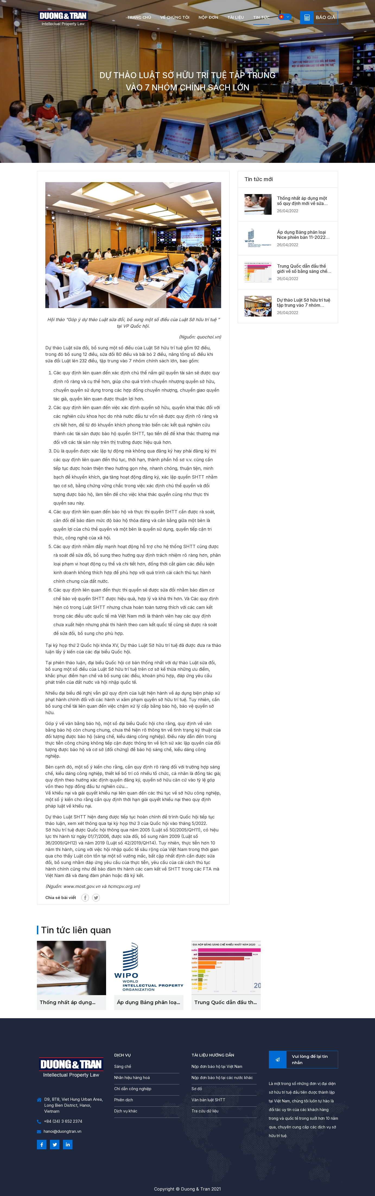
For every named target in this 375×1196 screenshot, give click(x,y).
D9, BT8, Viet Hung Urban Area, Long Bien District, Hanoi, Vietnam (70, 1105)
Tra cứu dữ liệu (205, 1111)
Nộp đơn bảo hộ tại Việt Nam (217, 1066)
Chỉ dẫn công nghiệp (132, 1088)
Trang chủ (139, 17)
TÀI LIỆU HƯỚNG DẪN (213, 1055)
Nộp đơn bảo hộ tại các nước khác (222, 1077)
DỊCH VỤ (122, 1055)
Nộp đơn (208, 17)
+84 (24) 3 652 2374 (59, 1121)
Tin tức (261, 17)
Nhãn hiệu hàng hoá (132, 1077)
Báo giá (325, 17)
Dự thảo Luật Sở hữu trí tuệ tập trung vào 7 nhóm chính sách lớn (303, 303)
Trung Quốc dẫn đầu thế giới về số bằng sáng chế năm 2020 (302, 269)
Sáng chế (122, 1066)
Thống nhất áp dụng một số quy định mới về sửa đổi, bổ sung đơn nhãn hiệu (302, 201)
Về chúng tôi (174, 17)
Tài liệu (235, 17)
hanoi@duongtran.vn (59, 1131)
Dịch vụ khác (125, 1111)
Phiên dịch (123, 1099)
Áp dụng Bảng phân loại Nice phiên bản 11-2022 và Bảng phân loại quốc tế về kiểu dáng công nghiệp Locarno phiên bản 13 (303, 235)
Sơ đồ (197, 1088)
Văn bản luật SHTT (208, 1099)
